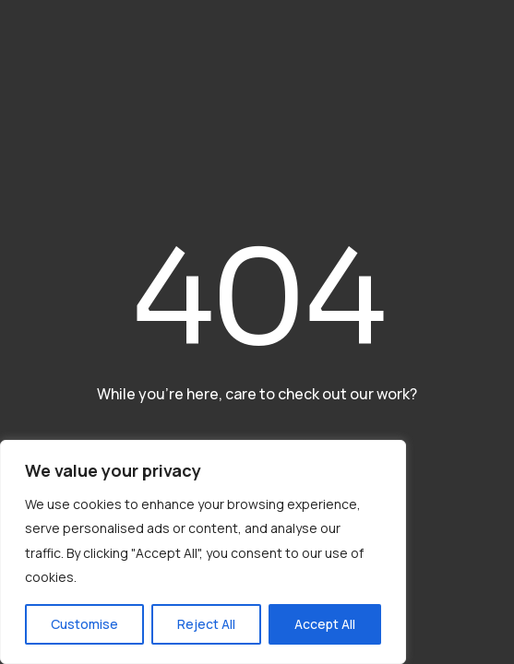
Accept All (324, 624)
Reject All (206, 624)
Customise (84, 624)
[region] (203, 552)
